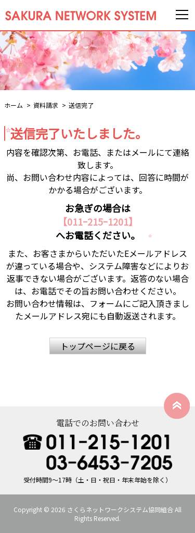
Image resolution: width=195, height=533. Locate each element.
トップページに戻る (97, 346)
